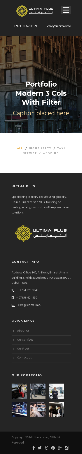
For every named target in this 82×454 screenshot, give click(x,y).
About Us (23, 330)
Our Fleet (23, 348)
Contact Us (24, 357)
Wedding (51, 153)
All (20, 148)
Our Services (25, 339)
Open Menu (66, 10)
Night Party (40, 148)
